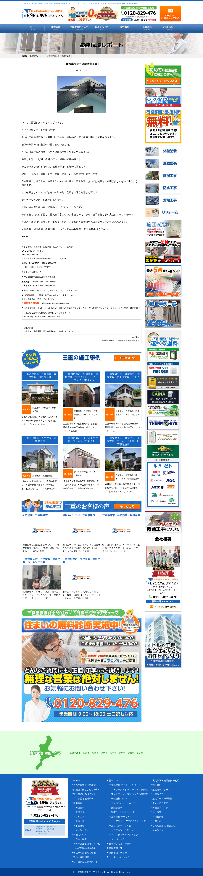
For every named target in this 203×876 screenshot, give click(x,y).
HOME (33, 28)
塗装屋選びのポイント (84, 794)
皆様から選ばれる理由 (84, 853)
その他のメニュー (161, 830)
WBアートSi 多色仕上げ (123, 812)
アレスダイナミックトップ (124, 835)
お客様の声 (158, 794)
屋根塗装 (79, 812)
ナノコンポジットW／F (123, 803)
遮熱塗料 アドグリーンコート (126, 785)
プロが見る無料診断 (83, 798)
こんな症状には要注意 (84, 785)
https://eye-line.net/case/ (44, 282)
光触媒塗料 (117, 807)
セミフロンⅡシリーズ (122, 830)
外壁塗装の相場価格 (85, 848)
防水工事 (79, 817)
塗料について (116, 780)
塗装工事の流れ (78, 28)
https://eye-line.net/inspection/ (55, 303)
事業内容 (55, 28)
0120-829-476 (49, 263)
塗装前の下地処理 (118, 853)
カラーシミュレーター (120, 844)
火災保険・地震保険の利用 (165, 780)
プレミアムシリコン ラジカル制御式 (129, 794)
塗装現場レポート (161, 789)
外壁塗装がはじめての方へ (86, 789)
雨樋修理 (79, 826)
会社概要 (147, 28)
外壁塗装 (79, 807)
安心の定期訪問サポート (85, 862)
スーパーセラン (119, 839)
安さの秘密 (81, 839)
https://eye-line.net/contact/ (47, 316)
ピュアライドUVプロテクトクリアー (129, 821)
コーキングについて (119, 857)
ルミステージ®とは (121, 826)
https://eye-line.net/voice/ (44, 285)
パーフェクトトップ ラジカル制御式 (129, 789)
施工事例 (124, 28)
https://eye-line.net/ (30, 255)
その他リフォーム (84, 830)
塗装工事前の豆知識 (162, 798)
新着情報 (159, 817)
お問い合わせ (170, 28)
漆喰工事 (79, 821)
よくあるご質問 (160, 803)
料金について (101, 28)
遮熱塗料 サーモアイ (121, 817)
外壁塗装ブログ (160, 807)
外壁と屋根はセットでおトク (90, 844)
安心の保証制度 (81, 857)
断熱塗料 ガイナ (119, 798)
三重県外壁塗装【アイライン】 (90, 872)
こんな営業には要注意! (163, 826)
